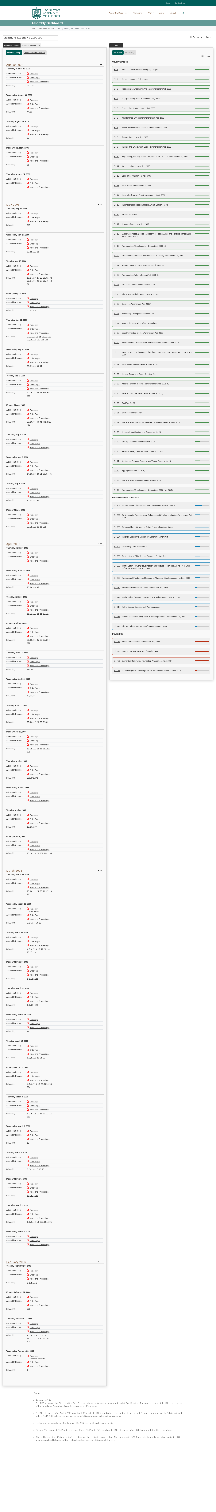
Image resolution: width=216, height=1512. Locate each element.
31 (47, 278)
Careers (168, 3)
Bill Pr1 (117, 642)
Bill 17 (116, 224)
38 (44, 281)
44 (28, 85)
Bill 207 (117, 566)
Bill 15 (116, 205)
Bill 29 (116, 343)
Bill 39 (116, 442)
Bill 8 (116, 137)
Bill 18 (116, 234)
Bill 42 (116, 471)
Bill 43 (116, 480)
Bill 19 (116, 246)
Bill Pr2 (117, 651)
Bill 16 (116, 214)
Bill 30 (116, 352)
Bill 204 (117, 537)
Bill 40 (116, 451)
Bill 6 (116, 118)
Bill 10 (116, 156)
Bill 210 (117, 588)
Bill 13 (116, 185)
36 (38, 281)
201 (41, 853)
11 (30, 337)
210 (28, 1116)
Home (34, 29)
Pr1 (38, 340)
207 (28, 643)
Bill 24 (116, 294)
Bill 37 (116, 422)
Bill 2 (116, 79)
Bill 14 (116, 195)
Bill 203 (117, 527)
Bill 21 (116, 265)
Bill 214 (117, 607)
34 (31, 281)
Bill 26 (116, 314)
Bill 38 (116, 432)
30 (31, 340)
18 (28, 891)
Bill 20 (116, 256)
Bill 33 (116, 384)
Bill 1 (116, 69)
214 (31, 112)
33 (28, 281)
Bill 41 (116, 461)
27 (28, 340)
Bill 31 (116, 364)
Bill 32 (116, 374)
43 (38, 251)
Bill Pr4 (117, 671)
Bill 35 (116, 403)
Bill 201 (117, 505)
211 (28, 894)
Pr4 (32, 669)
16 (40, 337)
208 (44, 527)
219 (31, 85)
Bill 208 (117, 578)
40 (31, 251)
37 (41, 281)
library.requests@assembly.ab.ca (85, 1416)
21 (43, 337)
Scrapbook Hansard (105, 1440)
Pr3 (46, 340)
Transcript (32, 74)
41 (41, 366)
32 (51, 278)
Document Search (203, 37)
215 (28, 225)
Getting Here (180, 3)
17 (33, 923)
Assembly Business (46, 29)
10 (28, 278)
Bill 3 (116, 89)
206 (47, 640)
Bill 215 (117, 617)
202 (31, 1195)
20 (28, 251)
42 (34, 251)
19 (28, 1143)
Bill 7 (116, 127)
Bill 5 (116, 108)
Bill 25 (116, 304)
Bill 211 (117, 597)
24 (46, 337)
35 (34, 281)
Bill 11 (116, 166)
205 (50, 853)
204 (28, 1087)
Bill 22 (116, 275)
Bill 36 (116, 413)
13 (28, 827)
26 (49, 337)
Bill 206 (117, 556)
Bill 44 (116, 490)
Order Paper (33, 78)
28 (41, 278)
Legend (207, 56)
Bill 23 (116, 285)
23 (31, 827)
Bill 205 (117, 546)
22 (28, 1031)
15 (37, 337)
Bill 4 (116, 98)
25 (38, 278)
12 (33, 337)
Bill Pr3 (117, 661)
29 (44, 278)
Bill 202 (117, 515)
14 (31, 278)
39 (34, 366)
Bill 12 (116, 176)
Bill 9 (116, 147)
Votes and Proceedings (38, 82)
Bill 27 (116, 323)
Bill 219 (117, 626)
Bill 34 (116, 393)
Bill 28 (116, 333)
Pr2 (42, 340)
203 (47, 748)
